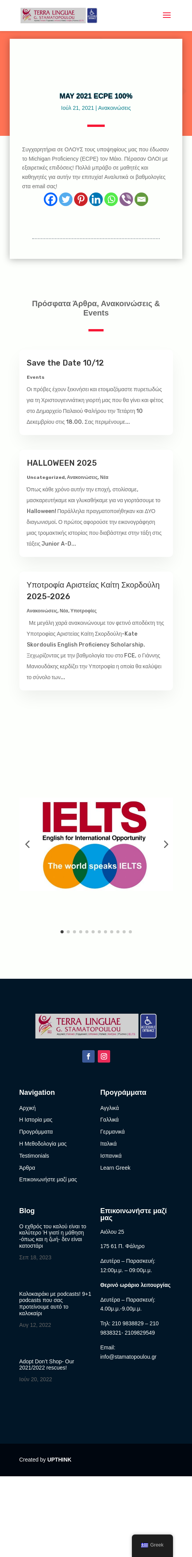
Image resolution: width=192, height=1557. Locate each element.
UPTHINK (59, 1459)
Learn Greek (115, 1168)
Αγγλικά (109, 1108)
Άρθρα (27, 1168)
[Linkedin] (96, 199)
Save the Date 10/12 (65, 363)
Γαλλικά (109, 1120)
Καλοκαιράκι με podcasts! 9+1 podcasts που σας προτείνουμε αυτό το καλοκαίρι (55, 1303)
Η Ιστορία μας (36, 1120)
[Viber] (126, 199)
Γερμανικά (112, 1132)
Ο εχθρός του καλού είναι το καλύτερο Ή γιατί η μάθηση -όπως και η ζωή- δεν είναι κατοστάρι (52, 1236)
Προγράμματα (36, 1132)
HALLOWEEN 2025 (62, 463)
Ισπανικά (110, 1156)
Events (36, 377)
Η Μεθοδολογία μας (43, 1144)
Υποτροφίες (84, 611)
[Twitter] (66, 199)
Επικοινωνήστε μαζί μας (48, 1179)
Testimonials (34, 1156)
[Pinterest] (81, 199)
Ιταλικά (108, 1144)
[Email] (141, 199)
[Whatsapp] (111, 199)
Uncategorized (46, 477)
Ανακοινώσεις (114, 108)
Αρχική (27, 1108)
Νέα (104, 477)
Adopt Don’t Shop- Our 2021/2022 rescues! (46, 1364)
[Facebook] (50, 199)
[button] (27, 844)
